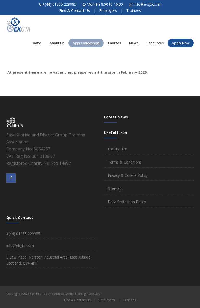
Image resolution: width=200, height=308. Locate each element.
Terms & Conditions (125, 162)
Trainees (133, 10)
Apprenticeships (86, 43)
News (133, 43)
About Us (56, 43)
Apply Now (181, 43)
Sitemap (115, 188)
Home (36, 43)
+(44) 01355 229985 (59, 4)
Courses (114, 43)
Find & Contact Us (74, 10)
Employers (108, 10)
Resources (155, 43)
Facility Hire (117, 148)
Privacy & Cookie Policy (127, 175)
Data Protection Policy (127, 201)
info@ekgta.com (147, 4)
